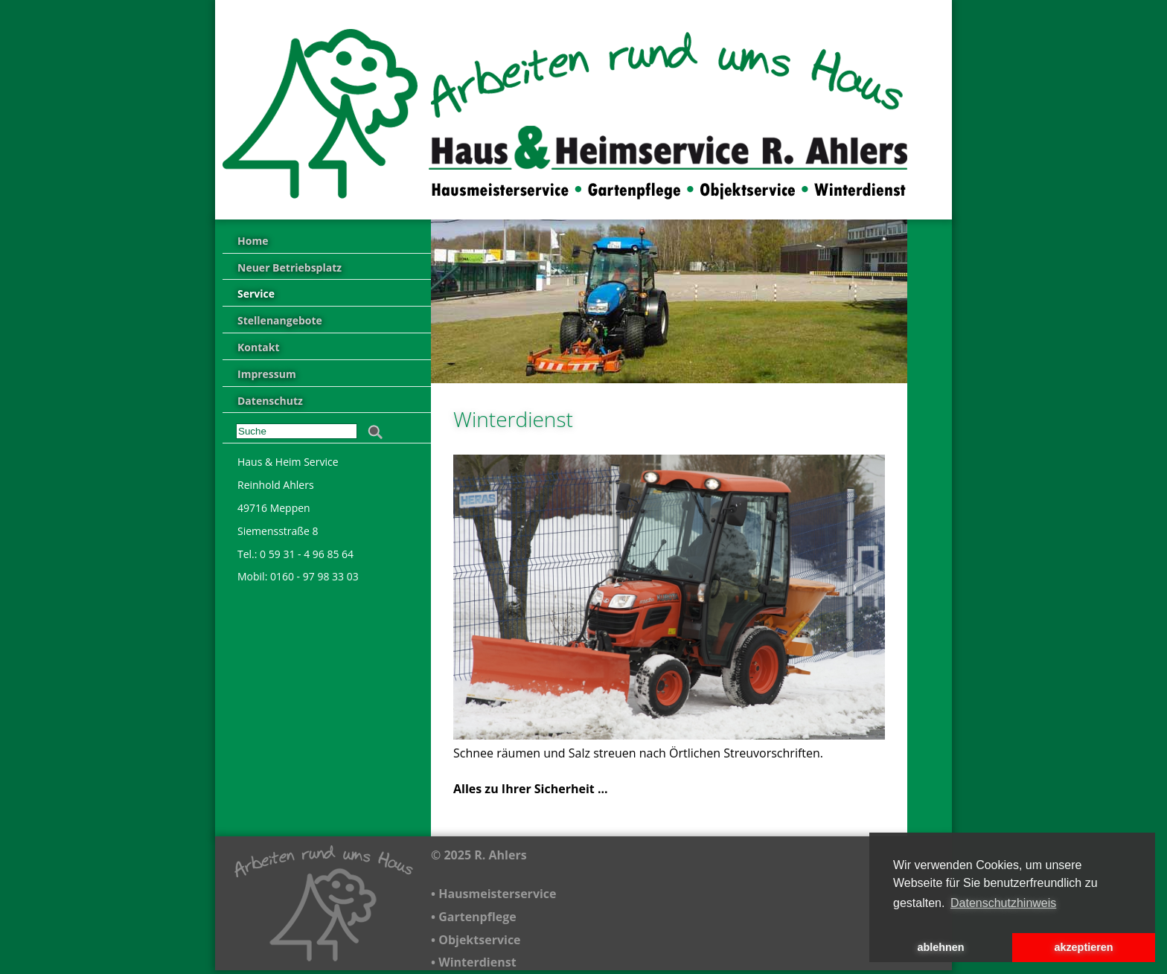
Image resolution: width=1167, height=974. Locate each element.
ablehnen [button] (940, 947)
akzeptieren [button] (1083, 947)
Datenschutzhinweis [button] (1003, 903)
